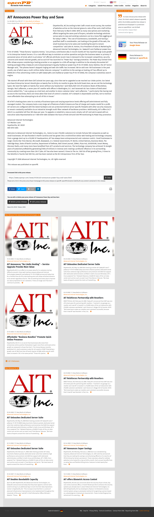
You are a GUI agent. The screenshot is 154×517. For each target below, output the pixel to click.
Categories (92, 6)
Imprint (103, 2)
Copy (108, 178)
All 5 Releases (12, 361)
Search (142, 2)
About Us (144, 6)
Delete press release (18, 202)
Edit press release (38, 202)
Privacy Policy (93, 511)
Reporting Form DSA (131, 511)
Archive (127, 6)
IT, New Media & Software (32, 21)
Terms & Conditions (105, 511)
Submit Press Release (105, 6)
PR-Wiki (96, 2)
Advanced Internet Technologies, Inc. (31, 23)
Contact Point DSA (118, 511)
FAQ (81, 511)
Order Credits (118, 6)
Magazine (135, 6)
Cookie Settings (144, 511)
